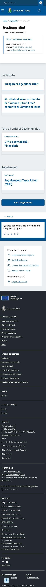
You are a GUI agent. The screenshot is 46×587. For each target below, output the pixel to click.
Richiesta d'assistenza (10, 549)
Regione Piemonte (9, 3)
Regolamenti (9, 175)
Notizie (4, 395)
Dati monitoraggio (8, 574)
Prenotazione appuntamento (13, 546)
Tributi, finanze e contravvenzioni (14, 381)
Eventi (4, 412)
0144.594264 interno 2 (22, 47)
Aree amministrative (9, 321)
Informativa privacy (9, 526)
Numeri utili (6, 457)
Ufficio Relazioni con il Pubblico (13, 450)
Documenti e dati (8, 324)
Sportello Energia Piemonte (12, 518)
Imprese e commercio (10, 377)
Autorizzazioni (7, 366)
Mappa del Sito (33, 577)
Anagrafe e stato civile (10, 362)
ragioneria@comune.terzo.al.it (23, 50)
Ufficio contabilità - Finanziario (19, 39)
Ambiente (5, 358)
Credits (14, 577)
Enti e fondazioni (8, 328)
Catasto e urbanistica (10, 370)
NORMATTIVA (7, 522)
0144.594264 (15, 435)
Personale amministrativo (11, 336)
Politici (4, 340)
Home (5, 20)
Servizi (29, 574)
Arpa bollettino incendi (10, 514)
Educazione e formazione (11, 373)
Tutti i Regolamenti (23, 202)
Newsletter (6, 565)
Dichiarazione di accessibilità (12, 533)
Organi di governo (8, 332)
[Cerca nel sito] (38, 11)
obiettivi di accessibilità (10, 510)
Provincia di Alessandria (11, 506)
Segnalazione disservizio (11, 543)
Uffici (3, 344)
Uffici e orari (6, 453)
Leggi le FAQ (6, 540)
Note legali (5, 530)
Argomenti (13, 20)
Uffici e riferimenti (11, 137)
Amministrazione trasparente (13, 537)
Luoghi (4, 408)
